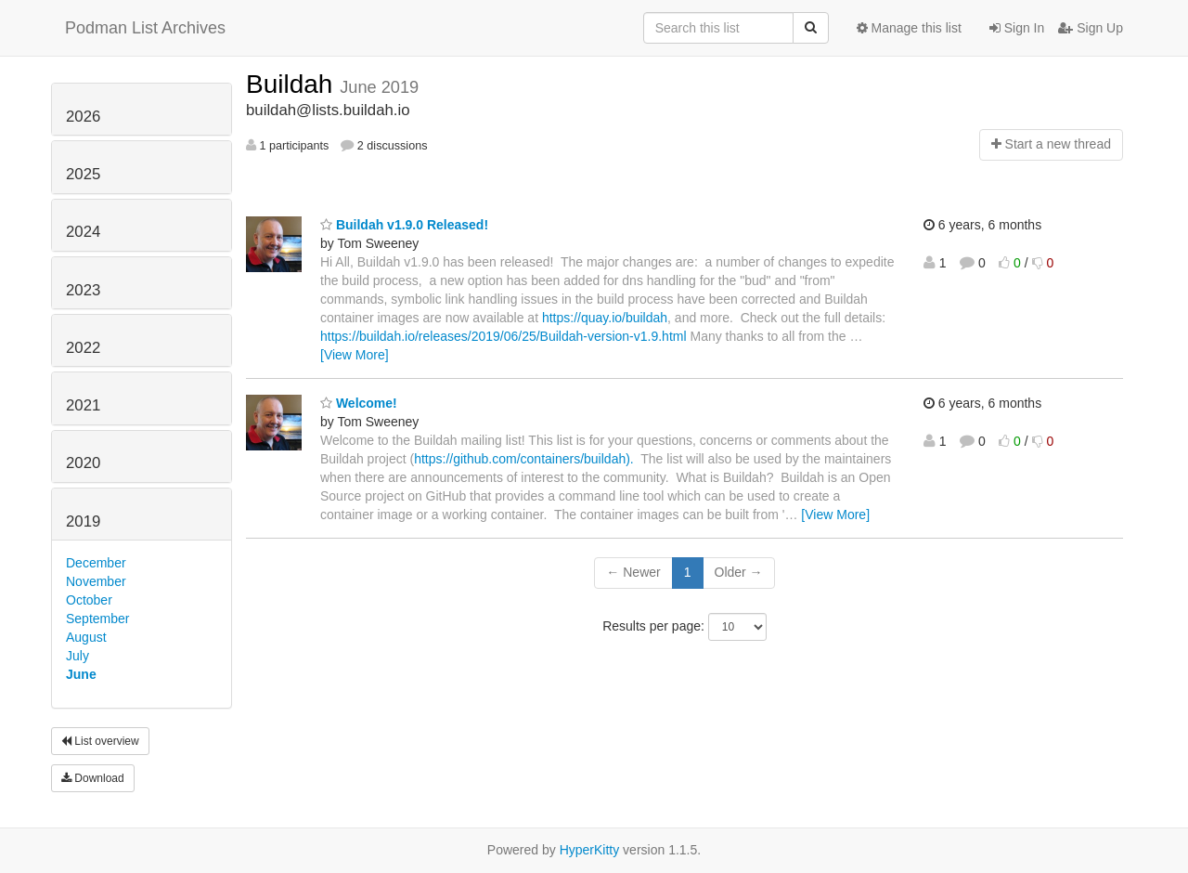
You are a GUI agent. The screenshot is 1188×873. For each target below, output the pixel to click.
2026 (83, 116)
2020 (83, 463)
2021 (83, 405)
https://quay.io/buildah (604, 317)
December (96, 562)
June (81, 674)
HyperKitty (590, 849)
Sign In (1016, 27)
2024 (83, 232)
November (96, 581)
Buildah (293, 84)
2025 (83, 174)
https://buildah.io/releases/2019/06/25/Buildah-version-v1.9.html (503, 336)
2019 (83, 521)
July (77, 655)
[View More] (354, 354)
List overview (100, 741)
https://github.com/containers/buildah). (525, 458)
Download (92, 778)
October (89, 600)
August (86, 637)
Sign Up (1090, 27)
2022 (83, 348)
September (97, 618)
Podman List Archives (145, 28)
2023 (83, 290)
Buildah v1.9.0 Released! (404, 224)
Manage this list (909, 27)
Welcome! (358, 403)
